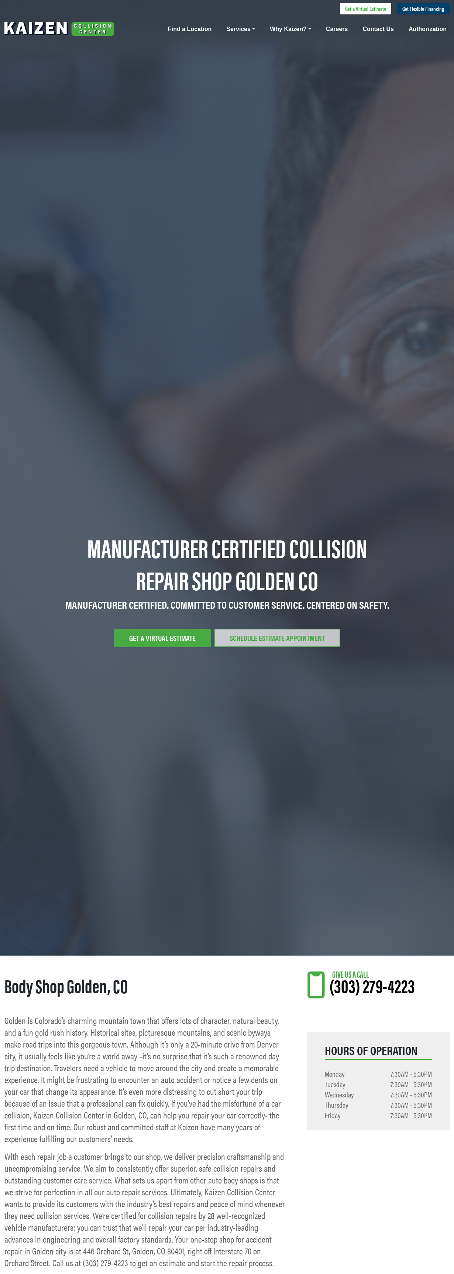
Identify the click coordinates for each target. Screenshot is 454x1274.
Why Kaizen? (288, 29)
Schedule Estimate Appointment (277, 637)
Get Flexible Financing (423, 8)
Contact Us (377, 29)
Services (238, 29)
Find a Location (189, 29)
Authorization (428, 29)
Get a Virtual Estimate (365, 8)
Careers (337, 29)
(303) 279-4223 (372, 985)
